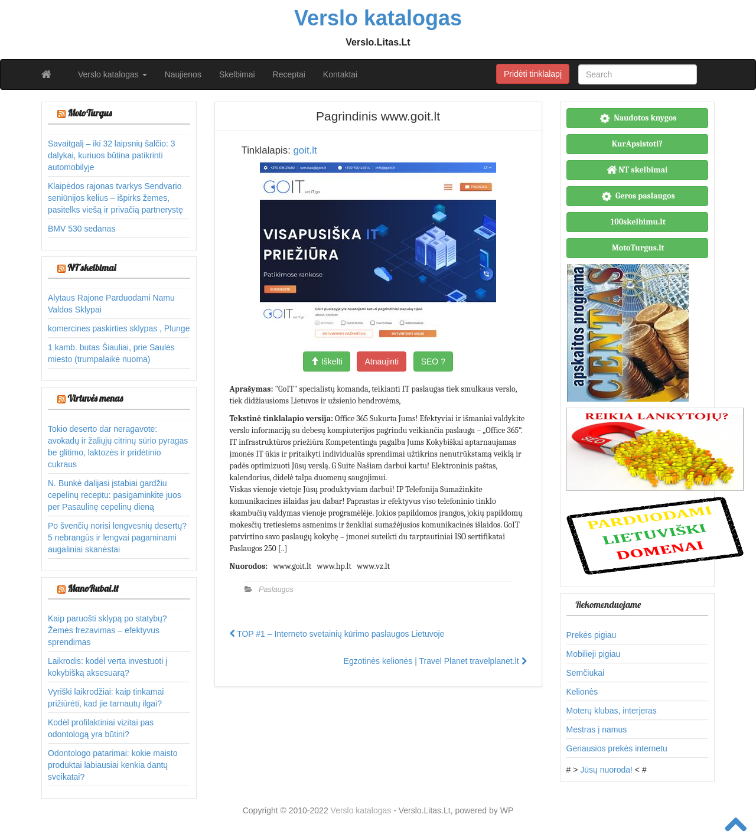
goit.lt (305, 150)
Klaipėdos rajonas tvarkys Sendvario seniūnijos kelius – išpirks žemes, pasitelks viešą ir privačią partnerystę (115, 197)
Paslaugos (276, 589)
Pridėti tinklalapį (533, 74)
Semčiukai (585, 673)
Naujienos (183, 74)
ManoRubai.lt (92, 588)
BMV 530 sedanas (81, 228)
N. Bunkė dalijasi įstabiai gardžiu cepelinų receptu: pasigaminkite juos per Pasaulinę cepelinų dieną (114, 495)
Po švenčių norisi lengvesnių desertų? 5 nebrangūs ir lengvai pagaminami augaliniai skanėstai (117, 537)
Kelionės (582, 691)
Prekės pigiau (591, 635)
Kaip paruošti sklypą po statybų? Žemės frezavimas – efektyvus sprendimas (107, 630)
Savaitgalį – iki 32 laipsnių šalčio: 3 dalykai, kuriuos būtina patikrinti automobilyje (111, 155)
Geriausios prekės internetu (616, 748)
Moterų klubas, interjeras (611, 710)
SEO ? (433, 361)
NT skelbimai (91, 267)
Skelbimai (237, 74)
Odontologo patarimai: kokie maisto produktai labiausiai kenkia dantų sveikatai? (112, 764)
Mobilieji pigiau (593, 654)
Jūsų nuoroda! (606, 769)
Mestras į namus (596, 729)
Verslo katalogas (112, 74)
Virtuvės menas (95, 398)
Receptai (289, 74)
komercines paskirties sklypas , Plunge (119, 328)
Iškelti (327, 361)
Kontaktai (340, 74)
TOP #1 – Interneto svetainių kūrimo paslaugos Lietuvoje (337, 634)
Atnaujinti (381, 361)
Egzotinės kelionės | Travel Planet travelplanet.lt (435, 661)
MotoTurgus (89, 113)
